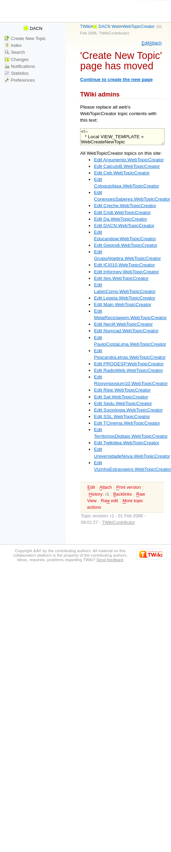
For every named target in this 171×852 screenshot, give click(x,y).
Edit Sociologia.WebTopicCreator (128, 410)
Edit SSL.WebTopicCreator (122, 416)
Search (14, 52)
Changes (16, 59)
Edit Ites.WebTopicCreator (121, 278)
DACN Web (109, 26)
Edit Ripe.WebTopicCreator (122, 390)
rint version (128, 487)
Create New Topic (25, 38)
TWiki (85, 26)
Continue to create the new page (116, 79)
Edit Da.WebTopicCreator (120, 219)
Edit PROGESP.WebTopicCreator (129, 363)
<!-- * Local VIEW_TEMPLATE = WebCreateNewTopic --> (122, 136)
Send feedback (109, 559)
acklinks (122, 494)
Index (13, 45)
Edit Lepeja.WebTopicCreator (124, 298)
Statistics (16, 73)
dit (145, 43)
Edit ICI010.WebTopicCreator (124, 264)
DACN (32, 28)
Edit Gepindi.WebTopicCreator (125, 245)
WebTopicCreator (139, 26)
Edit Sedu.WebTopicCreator (123, 403)
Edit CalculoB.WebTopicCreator (127, 166)
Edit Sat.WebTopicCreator (121, 396)
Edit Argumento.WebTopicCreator (129, 159)
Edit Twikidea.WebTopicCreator (126, 442)
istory (96, 494)
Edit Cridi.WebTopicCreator (122, 212)
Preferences (19, 80)
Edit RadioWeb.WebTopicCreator (128, 370)
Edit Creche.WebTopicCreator (125, 205)
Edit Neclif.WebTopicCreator (123, 324)
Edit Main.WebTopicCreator (122, 304)
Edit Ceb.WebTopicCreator (122, 172)
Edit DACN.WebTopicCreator (124, 225)
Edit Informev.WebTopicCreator (126, 271)
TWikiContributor (113, 33)
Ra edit (109, 501)
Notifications (19, 66)
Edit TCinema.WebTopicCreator (127, 423)
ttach (155, 43)
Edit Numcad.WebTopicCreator (126, 330)
